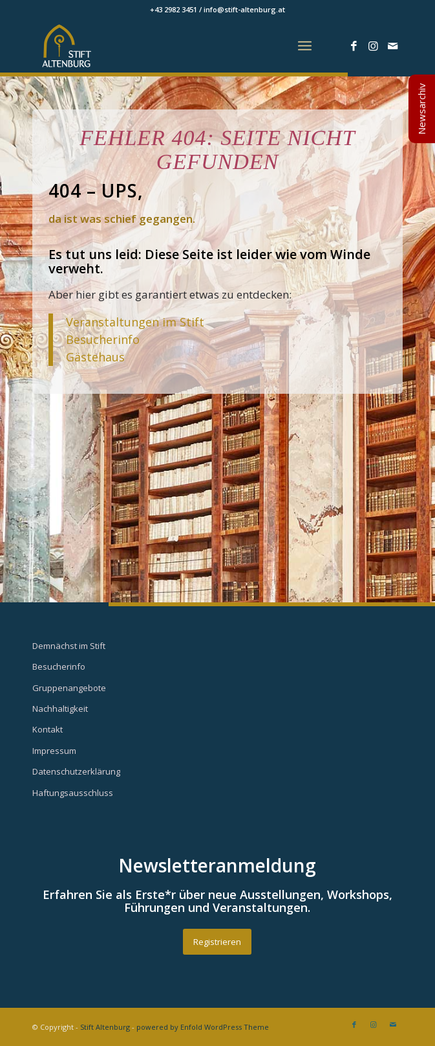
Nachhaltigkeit (60, 708)
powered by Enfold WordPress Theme (202, 1027)
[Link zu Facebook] (354, 46)
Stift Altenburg (105, 1027)
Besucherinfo (103, 339)
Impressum (54, 750)
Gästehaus (95, 357)
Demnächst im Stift (68, 646)
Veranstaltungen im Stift (136, 322)
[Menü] (305, 46)
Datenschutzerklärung (76, 771)
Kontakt (47, 729)
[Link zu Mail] (393, 46)
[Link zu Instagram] (373, 46)
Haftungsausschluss (72, 793)
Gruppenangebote (69, 688)
